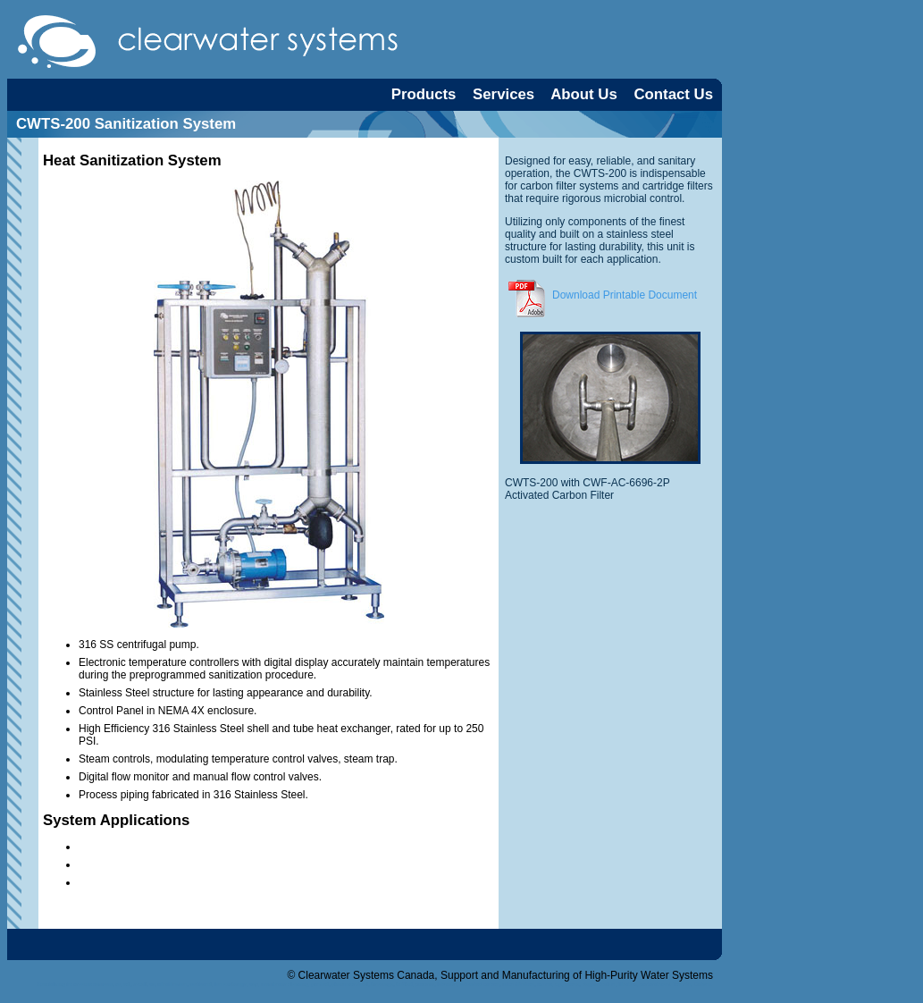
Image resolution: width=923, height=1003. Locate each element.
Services (503, 94)
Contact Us (673, 94)
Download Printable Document (601, 295)
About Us (583, 94)
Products (424, 94)
